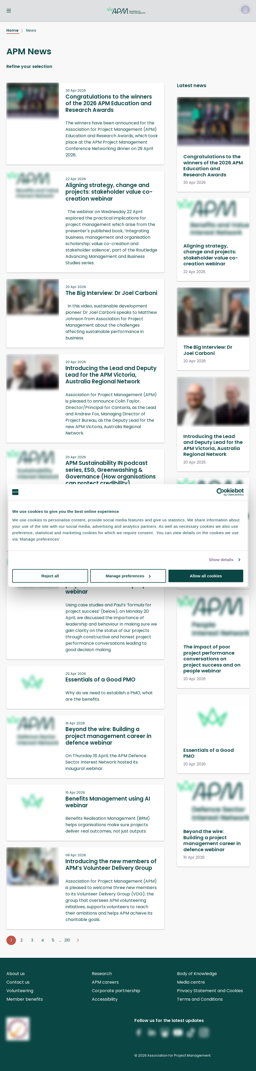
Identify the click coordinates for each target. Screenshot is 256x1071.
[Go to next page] (77, 940)
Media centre (191, 982)
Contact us (18, 982)
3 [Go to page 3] (32, 940)
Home (12, 30)
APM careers (105, 982)
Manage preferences (128, 576)
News (31, 30)
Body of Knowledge (197, 974)
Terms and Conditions (200, 999)
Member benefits (24, 999)
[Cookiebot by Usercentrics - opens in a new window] (220, 492)
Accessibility (105, 999)
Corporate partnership (116, 991)
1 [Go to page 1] (11, 940)
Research (102, 974)
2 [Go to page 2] (21, 940)
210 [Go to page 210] (67, 940)
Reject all (50, 576)
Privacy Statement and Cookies (210, 991)
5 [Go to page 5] (53, 940)
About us (15, 974)
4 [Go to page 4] (42, 940)
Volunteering (19, 991)
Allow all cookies (206, 576)
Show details (221, 559)
